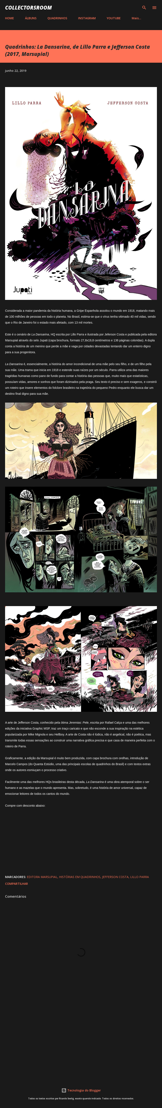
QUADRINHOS (57, 18)
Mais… (136, 18)
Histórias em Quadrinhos (79, 877)
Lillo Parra (139, 877)
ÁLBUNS (30, 18)
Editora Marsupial (42, 877)
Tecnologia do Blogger (81, 1090)
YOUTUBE (114, 18)
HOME (9, 18)
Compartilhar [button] (16, 884)
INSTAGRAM (87, 18)
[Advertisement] (81, 1040)
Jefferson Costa (115, 877)
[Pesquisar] (144, 7)
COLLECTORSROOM (28, 7)
